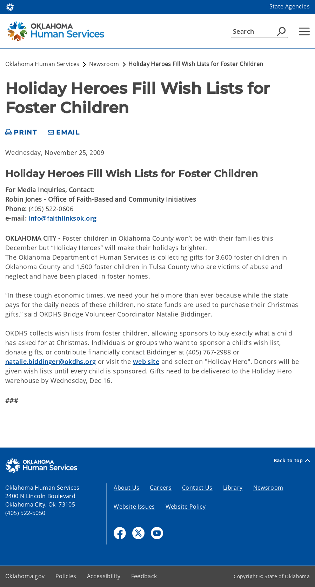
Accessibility (104, 576)
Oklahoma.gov (25, 576)
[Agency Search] (281, 31)
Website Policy (186, 506)
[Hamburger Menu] (304, 31)
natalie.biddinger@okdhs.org (50, 361)
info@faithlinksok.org (62, 218)
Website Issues (134, 506)
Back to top (292, 460)
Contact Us (197, 487)
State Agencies (289, 6)
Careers (161, 487)
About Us (126, 487)
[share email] (64, 133)
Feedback (144, 576)
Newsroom (268, 487)
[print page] (21, 133)
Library (233, 487)
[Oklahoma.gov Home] (10, 6)
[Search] (259, 31)
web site (146, 361)
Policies (65, 576)
